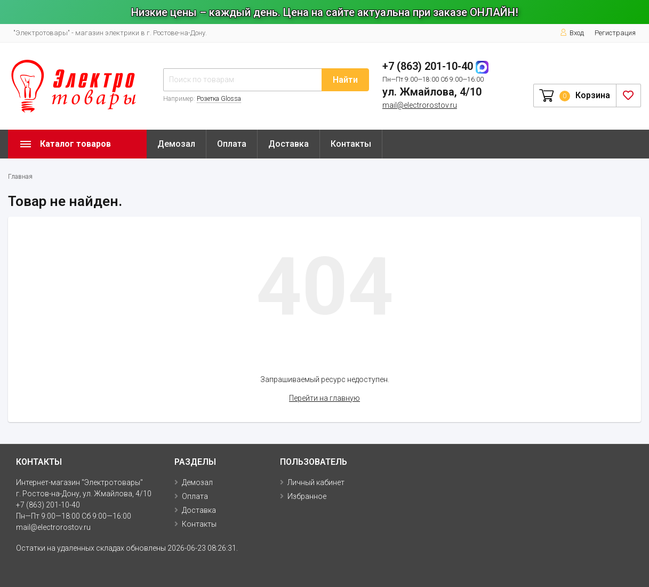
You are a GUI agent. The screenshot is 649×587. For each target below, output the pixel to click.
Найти (345, 80)
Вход (572, 33)
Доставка (288, 144)
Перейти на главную (324, 398)
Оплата (231, 144)
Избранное (306, 496)
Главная (20, 176)
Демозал (176, 144)
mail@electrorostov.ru (419, 105)
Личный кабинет (315, 482)
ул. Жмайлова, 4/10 (432, 91)
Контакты (351, 144)
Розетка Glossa (219, 98)
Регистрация (615, 33)
